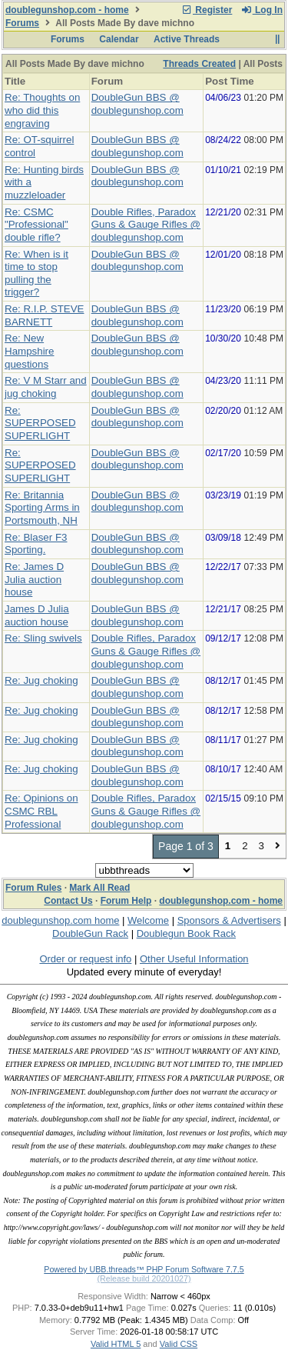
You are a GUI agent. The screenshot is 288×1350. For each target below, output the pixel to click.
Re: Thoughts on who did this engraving (42, 110)
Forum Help (126, 900)
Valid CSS (178, 1343)
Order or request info (85, 959)
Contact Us (68, 900)
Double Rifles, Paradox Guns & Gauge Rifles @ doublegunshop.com (145, 224)
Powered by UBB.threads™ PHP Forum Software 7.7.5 (143, 1269)
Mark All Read (99, 887)
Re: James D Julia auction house (34, 579)
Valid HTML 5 (116, 1343)
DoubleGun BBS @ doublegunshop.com (137, 104)
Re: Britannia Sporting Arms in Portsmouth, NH (42, 507)
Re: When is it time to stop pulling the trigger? (36, 273)
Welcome (148, 920)
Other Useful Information (194, 959)
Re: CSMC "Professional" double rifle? (36, 224)
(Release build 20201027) (143, 1278)
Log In (262, 10)
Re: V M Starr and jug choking (46, 387)
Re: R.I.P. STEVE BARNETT (44, 315)
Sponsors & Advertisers (229, 920)
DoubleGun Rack (90, 933)
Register (206, 10)
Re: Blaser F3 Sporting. (36, 544)
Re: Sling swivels (43, 638)
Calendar (118, 39)
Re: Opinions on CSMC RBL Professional (41, 810)
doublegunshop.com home (60, 920)
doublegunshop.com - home (67, 10)
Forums (22, 23)
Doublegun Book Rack (186, 933)
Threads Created (199, 63)
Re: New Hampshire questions (29, 350)
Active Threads (187, 39)
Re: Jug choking (41, 680)
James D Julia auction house (37, 615)
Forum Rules (33, 887)
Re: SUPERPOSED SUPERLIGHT (40, 423)
